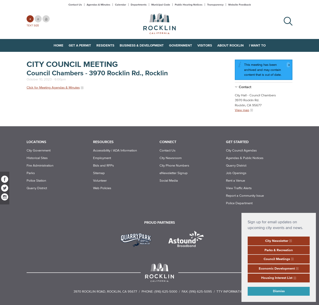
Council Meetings (277, 259)
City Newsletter (276, 241)
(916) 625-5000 (165, 291)
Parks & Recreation (279, 250)
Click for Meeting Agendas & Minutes (53, 87)
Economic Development (277, 268)
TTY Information (230, 291)
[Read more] (137, 239)
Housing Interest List (276, 278)
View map (242, 110)
